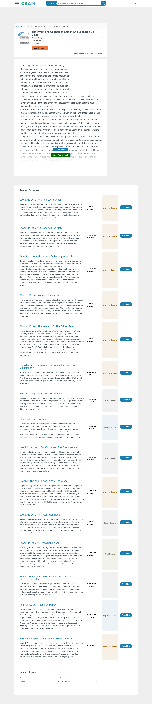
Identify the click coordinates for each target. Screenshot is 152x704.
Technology (62, 678)
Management (24, 678)
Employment (100, 678)
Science (22, 681)
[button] (17, 3)
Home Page (19, 26)
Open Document (40, 48)
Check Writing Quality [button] (61, 155)
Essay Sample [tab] (78, 53)
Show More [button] (60, 149)
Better (98, 681)
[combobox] (51, 3)
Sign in (135, 3)
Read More (126, 207)
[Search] (103, 3)
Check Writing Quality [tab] (94, 53)
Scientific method (64, 681)
